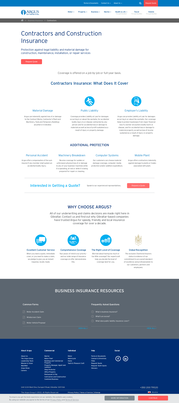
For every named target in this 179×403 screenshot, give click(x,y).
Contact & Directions (98, 358)
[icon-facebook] (118, 358)
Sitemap (97, 392)
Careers (24, 370)
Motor (70, 356)
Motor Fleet (48, 358)
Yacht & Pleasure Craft (76, 363)
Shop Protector (49, 369)
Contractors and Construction (55, 377)
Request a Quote (138, 186)
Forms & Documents (91, 3)
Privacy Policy (56, 400)
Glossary (94, 368)
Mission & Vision (27, 363)
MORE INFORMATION (119, 398)
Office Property (50, 372)
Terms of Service (72, 400)
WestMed (24, 366)
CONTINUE (153, 398)
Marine (46, 356)
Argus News (25, 368)
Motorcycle (72, 358)
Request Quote (150, 3)
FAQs (93, 361)
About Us (118, 3)
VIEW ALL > (83, 328)
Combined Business (51, 379)
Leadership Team (27, 361)
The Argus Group (27, 358)
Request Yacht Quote (99, 366)
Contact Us (106, 3)
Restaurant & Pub (50, 374)
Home (70, 361)
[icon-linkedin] (125, 358)
